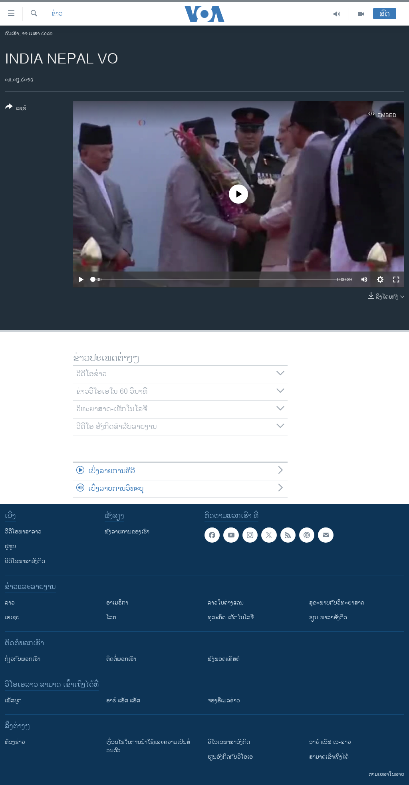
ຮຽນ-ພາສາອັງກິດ (328, 617)
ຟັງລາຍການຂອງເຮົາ (127, 531)
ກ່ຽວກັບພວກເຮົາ (22, 659)
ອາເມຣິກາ (117, 603)
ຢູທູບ (10, 546)
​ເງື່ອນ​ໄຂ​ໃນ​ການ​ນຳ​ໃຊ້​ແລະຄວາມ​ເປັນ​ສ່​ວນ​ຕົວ (148, 746)
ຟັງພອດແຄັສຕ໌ (224, 659)
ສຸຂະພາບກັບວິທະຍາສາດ (336, 603)
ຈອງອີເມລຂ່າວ (224, 700)
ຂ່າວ (57, 14)
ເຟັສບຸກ (13, 700)
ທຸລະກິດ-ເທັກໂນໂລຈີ (231, 617)
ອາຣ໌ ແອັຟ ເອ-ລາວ (330, 742)
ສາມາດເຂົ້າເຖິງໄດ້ (329, 757)
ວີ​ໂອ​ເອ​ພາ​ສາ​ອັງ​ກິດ (229, 742)
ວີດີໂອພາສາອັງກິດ (25, 561)
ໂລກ (111, 617)
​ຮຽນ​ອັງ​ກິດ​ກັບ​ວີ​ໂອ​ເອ (230, 757)
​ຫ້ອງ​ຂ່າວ (15, 742)
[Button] (15, 109)
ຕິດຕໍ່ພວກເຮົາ (121, 659)
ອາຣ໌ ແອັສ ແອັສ (123, 700)
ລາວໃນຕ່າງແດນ (226, 603)
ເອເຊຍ (12, 617)
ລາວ (10, 603)
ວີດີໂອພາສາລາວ (23, 531)
